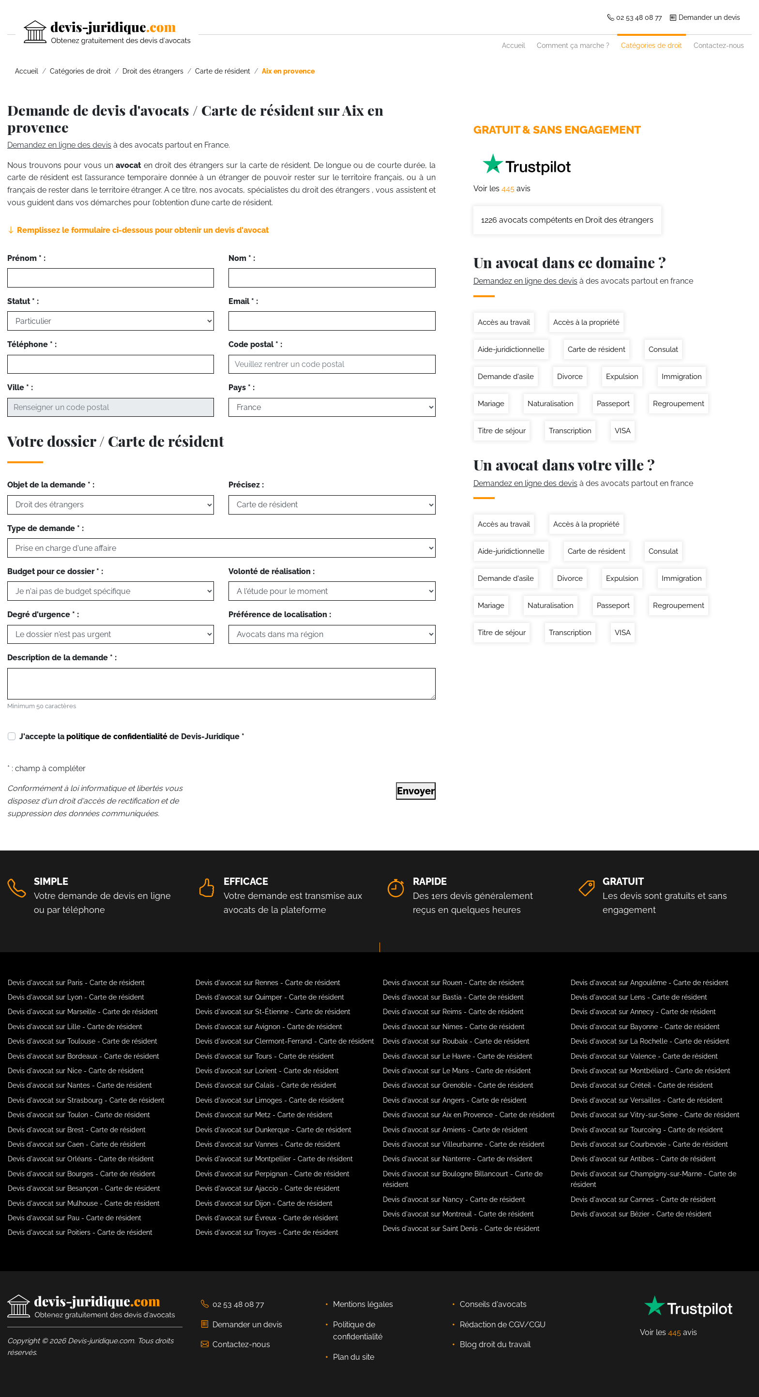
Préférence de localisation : (279, 614)
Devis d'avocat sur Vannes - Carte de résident (268, 1144)
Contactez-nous (719, 45)
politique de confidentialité (116, 736)
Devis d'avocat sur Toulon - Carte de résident (79, 1115)
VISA (623, 430)
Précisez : (246, 484)
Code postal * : (255, 344)
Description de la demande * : (62, 657)
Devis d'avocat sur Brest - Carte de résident (77, 1130)
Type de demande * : (45, 528)
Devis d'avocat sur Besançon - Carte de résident (84, 1188)
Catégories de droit (651, 45)
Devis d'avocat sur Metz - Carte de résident (264, 1115)
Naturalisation (551, 403)
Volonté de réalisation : (271, 571)
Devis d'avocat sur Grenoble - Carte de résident (458, 1085)
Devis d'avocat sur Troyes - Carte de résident (267, 1232)
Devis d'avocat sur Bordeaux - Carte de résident (83, 1056)
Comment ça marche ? (573, 45)
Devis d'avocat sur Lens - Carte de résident (639, 997)
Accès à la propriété (586, 322)
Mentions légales (363, 1304)
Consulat (663, 349)
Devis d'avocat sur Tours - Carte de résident (265, 1056)
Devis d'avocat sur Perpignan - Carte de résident (272, 1174)
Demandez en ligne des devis (59, 145)
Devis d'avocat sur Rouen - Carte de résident (453, 983)
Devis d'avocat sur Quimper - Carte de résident (270, 997)
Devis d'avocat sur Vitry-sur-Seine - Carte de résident (655, 1115)
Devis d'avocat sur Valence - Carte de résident (644, 1056)
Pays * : (241, 387)
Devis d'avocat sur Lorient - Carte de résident (267, 1071)
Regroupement (678, 403)
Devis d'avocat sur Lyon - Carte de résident (76, 997)
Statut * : (23, 301)
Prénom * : (26, 258)
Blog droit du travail (495, 1344)
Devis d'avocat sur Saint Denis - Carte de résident (461, 1228)
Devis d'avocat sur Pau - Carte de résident (74, 1218)
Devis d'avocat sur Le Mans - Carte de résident (457, 1071)
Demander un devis (704, 17)
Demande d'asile (506, 376)
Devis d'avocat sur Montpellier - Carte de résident (274, 1159)
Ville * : (20, 387)
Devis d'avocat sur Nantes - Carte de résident (80, 1085)
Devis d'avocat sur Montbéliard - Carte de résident (650, 1071)
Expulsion (622, 376)
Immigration (682, 376)
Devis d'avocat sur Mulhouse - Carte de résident (84, 1203)
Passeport (613, 403)
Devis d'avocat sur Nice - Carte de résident (76, 1071)
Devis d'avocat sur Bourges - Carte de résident (81, 1174)
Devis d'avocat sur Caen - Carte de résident (77, 1144)
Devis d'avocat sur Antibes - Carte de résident (643, 1159)
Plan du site (353, 1357)
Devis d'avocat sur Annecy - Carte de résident (643, 1012)
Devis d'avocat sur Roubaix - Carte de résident (456, 1041)
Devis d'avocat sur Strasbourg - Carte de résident (86, 1100)
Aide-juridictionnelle (511, 349)
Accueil (513, 45)
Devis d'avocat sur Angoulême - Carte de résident (650, 983)
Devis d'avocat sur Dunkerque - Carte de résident (273, 1130)
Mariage (491, 403)
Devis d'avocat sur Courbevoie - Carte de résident (649, 1144)
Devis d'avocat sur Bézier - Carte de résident (641, 1214)
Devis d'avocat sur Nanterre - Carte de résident (457, 1159)
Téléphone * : (32, 344)
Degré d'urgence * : (43, 614)
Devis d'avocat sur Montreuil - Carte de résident (458, 1214)
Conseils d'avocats (493, 1304)
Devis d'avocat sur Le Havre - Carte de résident (457, 1056)
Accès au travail (504, 322)
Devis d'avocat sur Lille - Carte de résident (75, 1027)
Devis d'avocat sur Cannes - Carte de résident (643, 1199)
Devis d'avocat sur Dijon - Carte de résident (264, 1203)
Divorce (570, 376)
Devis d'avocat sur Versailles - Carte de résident (647, 1100)
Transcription (570, 430)
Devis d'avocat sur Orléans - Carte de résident (81, 1159)
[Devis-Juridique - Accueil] (98, 32)
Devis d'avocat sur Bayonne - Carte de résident (645, 1027)
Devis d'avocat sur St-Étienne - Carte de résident (273, 1012)
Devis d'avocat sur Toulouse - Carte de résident (82, 1041)
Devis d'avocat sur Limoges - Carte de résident (270, 1100)
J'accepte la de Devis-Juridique (131, 736)
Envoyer (416, 791)
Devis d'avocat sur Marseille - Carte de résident (83, 1012)
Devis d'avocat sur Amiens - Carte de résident (455, 1130)
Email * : (243, 301)
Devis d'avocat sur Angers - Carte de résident (455, 1100)
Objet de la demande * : (50, 484)
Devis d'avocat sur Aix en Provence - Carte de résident (469, 1115)
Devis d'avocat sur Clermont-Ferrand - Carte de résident (285, 1041)
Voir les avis (502, 188)
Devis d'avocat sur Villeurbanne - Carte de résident (464, 1144)
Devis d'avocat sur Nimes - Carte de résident (454, 1027)
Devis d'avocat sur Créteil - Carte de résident (642, 1085)
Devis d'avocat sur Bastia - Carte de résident (453, 997)
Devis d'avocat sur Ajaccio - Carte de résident (268, 1188)
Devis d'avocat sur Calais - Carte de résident (266, 1085)
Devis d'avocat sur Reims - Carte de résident (453, 1012)
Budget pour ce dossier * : (55, 571)
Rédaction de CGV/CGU (503, 1324)
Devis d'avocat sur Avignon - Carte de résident (269, 1027)
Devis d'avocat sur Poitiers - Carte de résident (80, 1232)
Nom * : (241, 258)
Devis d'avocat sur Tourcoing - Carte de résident (647, 1130)
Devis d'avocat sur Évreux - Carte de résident (267, 1218)
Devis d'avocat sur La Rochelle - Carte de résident (650, 1041)
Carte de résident (596, 349)
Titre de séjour (502, 430)
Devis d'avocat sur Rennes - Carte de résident (268, 983)
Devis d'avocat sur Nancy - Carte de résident (454, 1199)
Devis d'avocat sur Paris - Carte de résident (76, 983)
